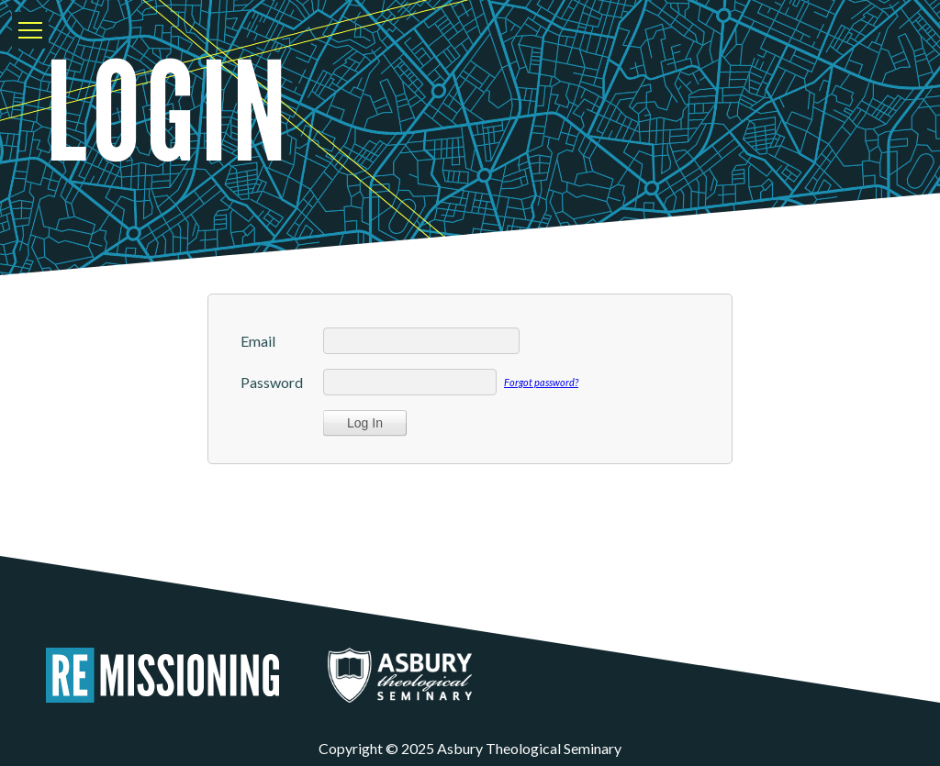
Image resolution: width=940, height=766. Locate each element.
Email (258, 341)
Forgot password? (541, 382)
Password (272, 382)
